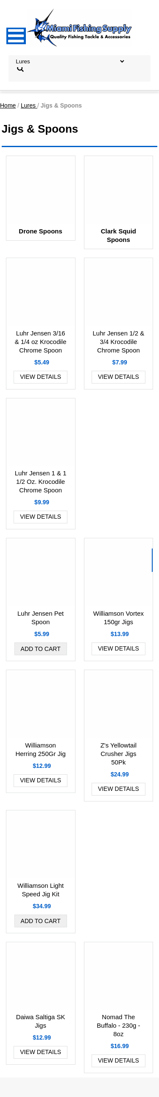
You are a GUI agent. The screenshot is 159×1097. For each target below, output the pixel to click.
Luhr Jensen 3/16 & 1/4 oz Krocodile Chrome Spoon (41, 342)
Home (8, 105)
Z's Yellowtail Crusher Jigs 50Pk (118, 754)
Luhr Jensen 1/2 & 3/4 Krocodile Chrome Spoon (119, 342)
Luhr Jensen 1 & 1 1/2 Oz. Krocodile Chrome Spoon (41, 481)
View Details (40, 376)
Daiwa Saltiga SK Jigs (40, 1021)
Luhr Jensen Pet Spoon (40, 617)
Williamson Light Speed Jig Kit (40, 890)
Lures (29, 105)
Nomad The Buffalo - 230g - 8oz (118, 1025)
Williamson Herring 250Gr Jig (40, 749)
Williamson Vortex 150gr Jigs (118, 617)
